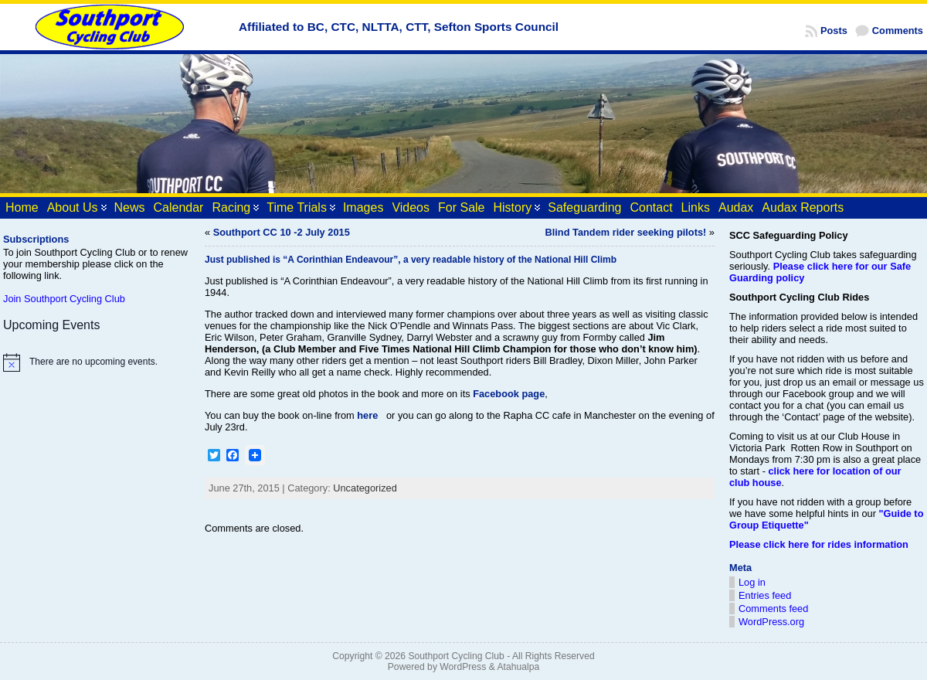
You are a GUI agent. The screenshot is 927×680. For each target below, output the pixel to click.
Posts (833, 30)
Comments (897, 30)
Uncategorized (365, 488)
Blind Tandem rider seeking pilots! (626, 232)
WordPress (463, 666)
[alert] (96, 362)
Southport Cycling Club (456, 656)
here (367, 415)
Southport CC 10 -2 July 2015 (281, 232)
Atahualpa (518, 666)
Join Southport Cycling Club (64, 298)
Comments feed (773, 608)
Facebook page (509, 394)
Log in (752, 582)
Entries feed (765, 595)
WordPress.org (771, 621)
